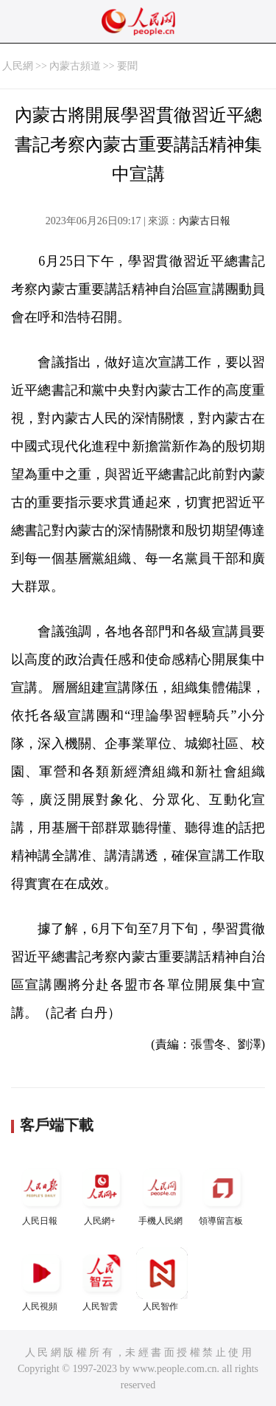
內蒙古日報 (204, 220)
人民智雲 (101, 1279)
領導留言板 (222, 1194)
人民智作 (162, 1279)
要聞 (127, 66)
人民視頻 (41, 1279)
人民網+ (101, 1194)
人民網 (17, 66)
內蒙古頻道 (75, 66)
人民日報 (41, 1194)
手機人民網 (162, 1194)
